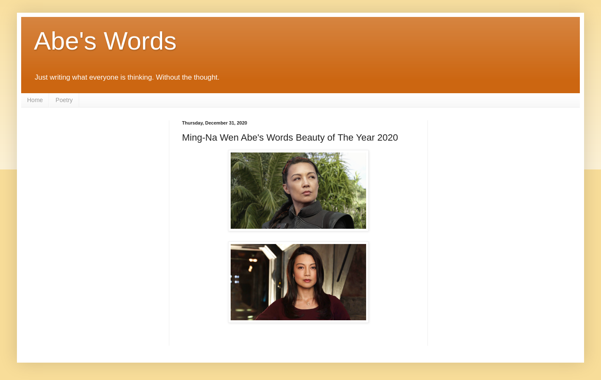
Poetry (63, 100)
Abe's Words (105, 41)
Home (35, 100)
